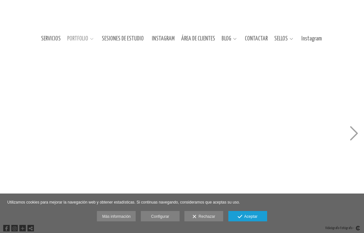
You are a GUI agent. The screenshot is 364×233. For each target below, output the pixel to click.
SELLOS (281, 39)
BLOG (226, 39)
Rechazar (203, 216)
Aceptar (247, 216)
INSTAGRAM (163, 39)
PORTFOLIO (77, 39)
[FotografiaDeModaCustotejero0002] (42, 178)
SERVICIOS (51, 39)
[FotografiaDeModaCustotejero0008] (294, 178)
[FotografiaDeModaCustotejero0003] (126, 89)
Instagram (311, 39)
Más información (116, 216)
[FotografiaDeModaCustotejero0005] (210, 89)
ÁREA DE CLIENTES (198, 39)
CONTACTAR (256, 39)
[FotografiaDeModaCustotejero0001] (42, 89)
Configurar (160, 216)
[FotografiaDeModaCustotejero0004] (126, 178)
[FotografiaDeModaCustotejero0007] (294, 89)
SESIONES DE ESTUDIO (123, 39)
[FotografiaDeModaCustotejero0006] (210, 178)
